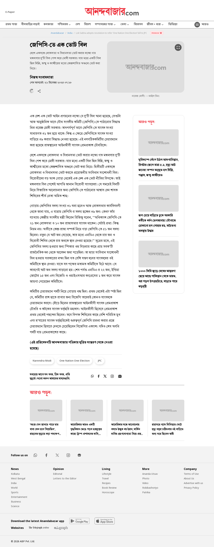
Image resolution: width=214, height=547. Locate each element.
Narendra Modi (42, 360)
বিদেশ (87, 24)
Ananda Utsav (150, 473)
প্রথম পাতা (11, 24)
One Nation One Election (75, 360)
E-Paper (10, 12)
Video (145, 483)
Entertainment (19, 497)
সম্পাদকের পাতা (105, 25)
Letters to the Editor (64, 478)
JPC (100, 360)
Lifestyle (106, 473)
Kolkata (15, 473)
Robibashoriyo (150, 487)
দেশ (78, 24)
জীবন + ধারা (155, 25)
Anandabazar (57, 33)
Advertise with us (193, 483)
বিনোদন (138, 24)
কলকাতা (48, 24)
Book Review (109, 487)
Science (15, 506)
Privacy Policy (191, 487)
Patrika (146, 492)
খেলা (125, 25)
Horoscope (108, 492)
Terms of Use (191, 473)
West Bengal (18, 478)
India (69, 33)
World (14, 487)
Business (16, 501)
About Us (189, 478)
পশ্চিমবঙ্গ (64, 25)
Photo (145, 478)
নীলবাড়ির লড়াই (30, 24)
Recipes (106, 483)
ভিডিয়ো (172, 24)
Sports (14, 492)
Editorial (57, 473)
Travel (105, 478)
